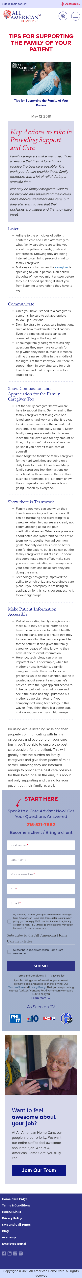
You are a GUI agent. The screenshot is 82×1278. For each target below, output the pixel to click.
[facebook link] (4, 1253)
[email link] (21, 1253)
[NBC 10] (32, 1018)
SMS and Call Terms (16, 1224)
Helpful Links (11, 1212)
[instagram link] (15, 1253)
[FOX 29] (49, 1018)
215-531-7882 (41, 824)
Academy (9, 1237)
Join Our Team (39, 1170)
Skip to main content (14, 4)
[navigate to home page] (22, 16)
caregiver (61, 267)
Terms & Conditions (16, 1205)
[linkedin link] (10, 1253)
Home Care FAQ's (14, 1199)
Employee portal (14, 1244)
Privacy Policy (12, 1218)
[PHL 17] (15, 1018)
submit (41, 966)
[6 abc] (66, 1018)
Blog (5, 1231)
